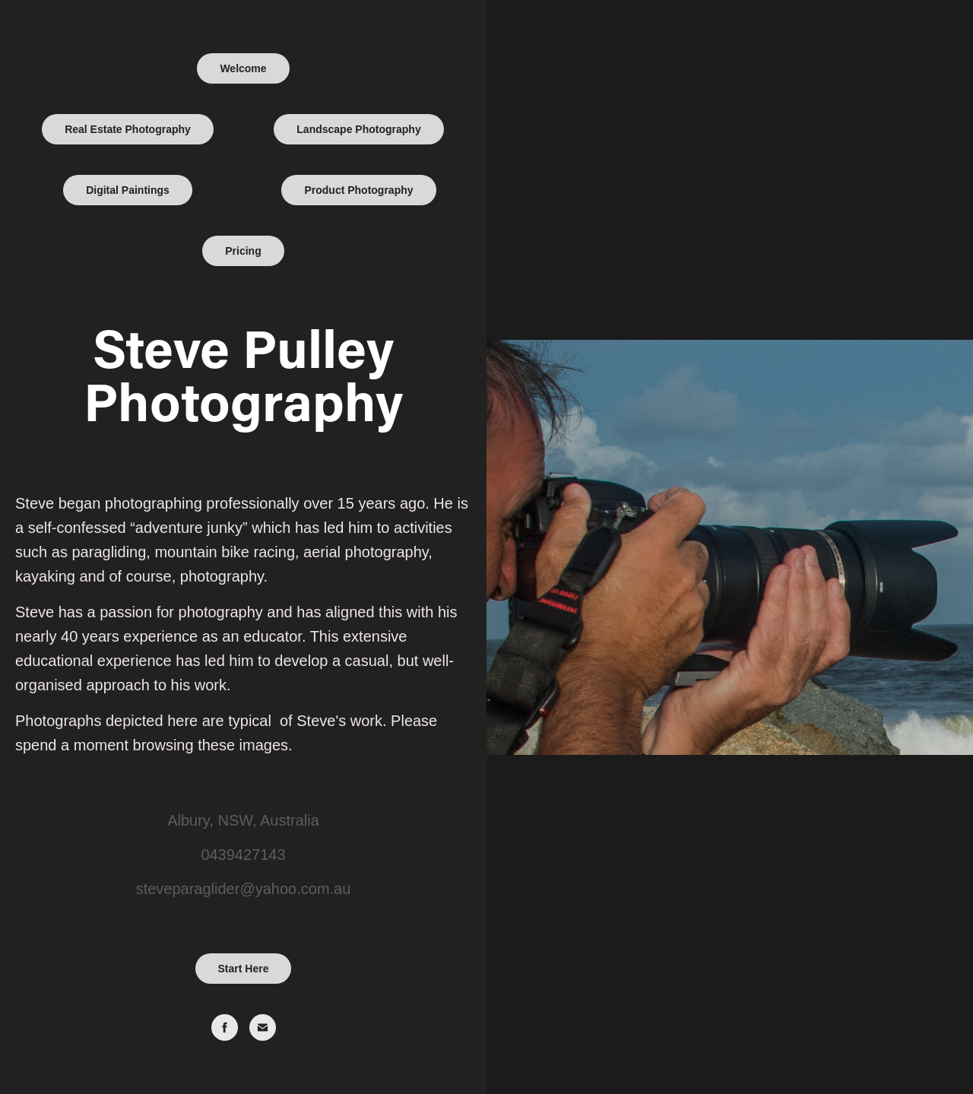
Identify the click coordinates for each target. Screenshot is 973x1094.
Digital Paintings (128, 190)
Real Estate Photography (128, 129)
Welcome (243, 68)
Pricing (243, 251)
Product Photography (358, 190)
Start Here (243, 968)
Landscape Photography (358, 129)
